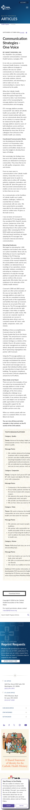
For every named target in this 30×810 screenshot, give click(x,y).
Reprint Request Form (10, 661)
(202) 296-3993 (9, 688)
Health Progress (5, 24)
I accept (8, 805)
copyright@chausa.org (10, 610)
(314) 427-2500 (9, 700)
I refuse (21, 805)
